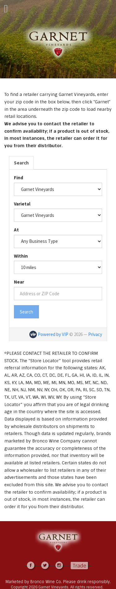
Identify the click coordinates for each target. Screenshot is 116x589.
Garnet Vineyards (58, 43)
